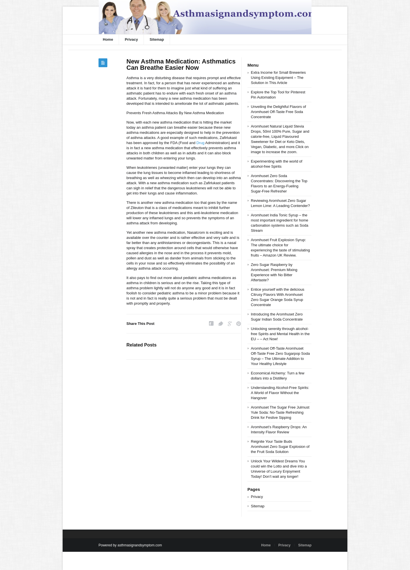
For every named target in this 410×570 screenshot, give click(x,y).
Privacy (131, 39)
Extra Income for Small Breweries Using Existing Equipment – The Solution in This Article (278, 77)
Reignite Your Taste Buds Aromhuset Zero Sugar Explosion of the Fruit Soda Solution (280, 446)
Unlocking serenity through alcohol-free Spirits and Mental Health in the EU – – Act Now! (280, 334)
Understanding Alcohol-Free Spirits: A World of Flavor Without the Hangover (280, 393)
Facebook (211, 323)
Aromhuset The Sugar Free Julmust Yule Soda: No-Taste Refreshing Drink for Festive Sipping (280, 412)
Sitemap (156, 39)
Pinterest (238, 323)
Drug (200, 143)
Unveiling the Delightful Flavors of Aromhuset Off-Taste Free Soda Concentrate (278, 111)
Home (108, 39)
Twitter (221, 323)
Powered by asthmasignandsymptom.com (130, 545)
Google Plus (230, 323)
